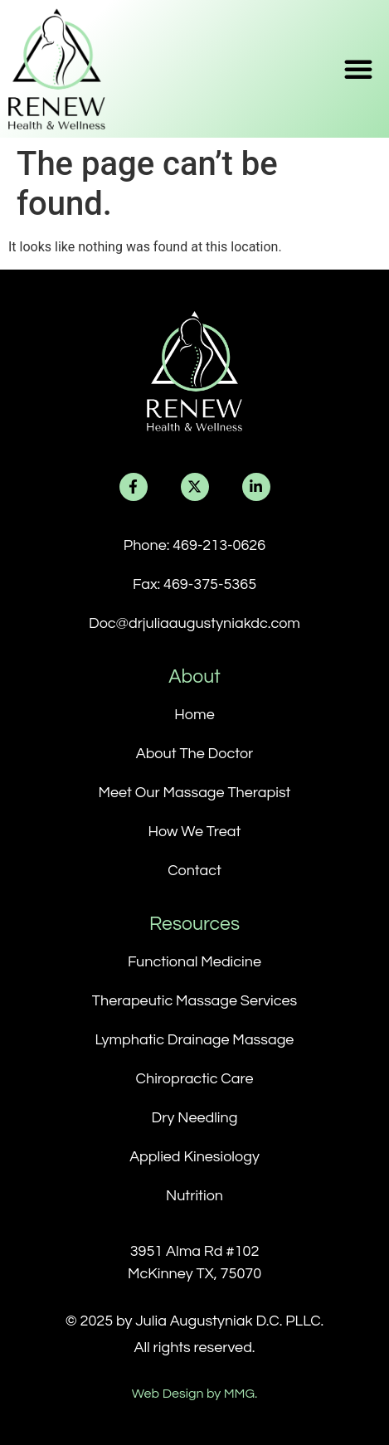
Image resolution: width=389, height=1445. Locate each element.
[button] (358, 68)
